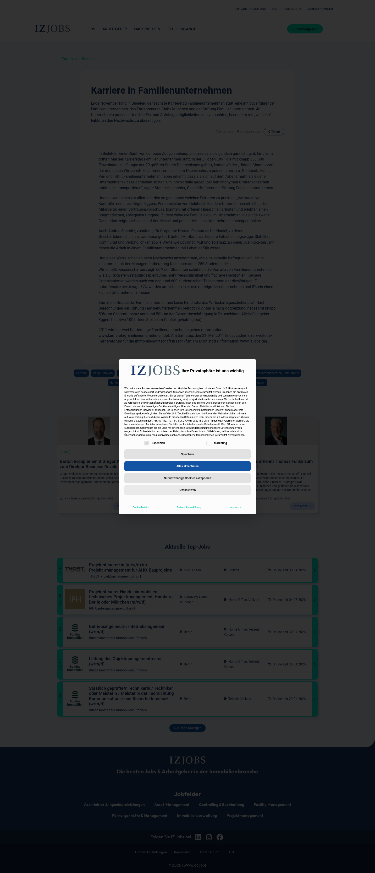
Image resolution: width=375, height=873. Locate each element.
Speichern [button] (187, 454)
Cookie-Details (141, 507)
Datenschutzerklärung (189, 507)
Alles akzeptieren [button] (187, 466)
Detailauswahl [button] (187, 490)
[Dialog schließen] (250, 365)
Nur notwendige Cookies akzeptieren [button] (187, 478)
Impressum (236, 507)
